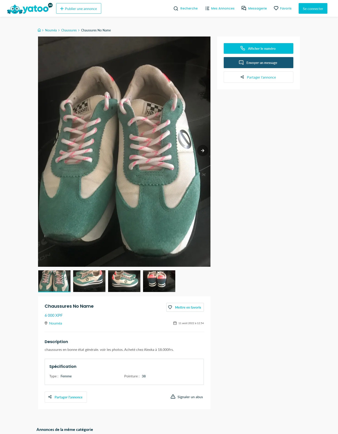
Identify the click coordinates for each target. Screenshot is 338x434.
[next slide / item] (202, 151)
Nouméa (51, 30)
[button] (54, 281)
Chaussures (69, 30)
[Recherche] (174, 8)
